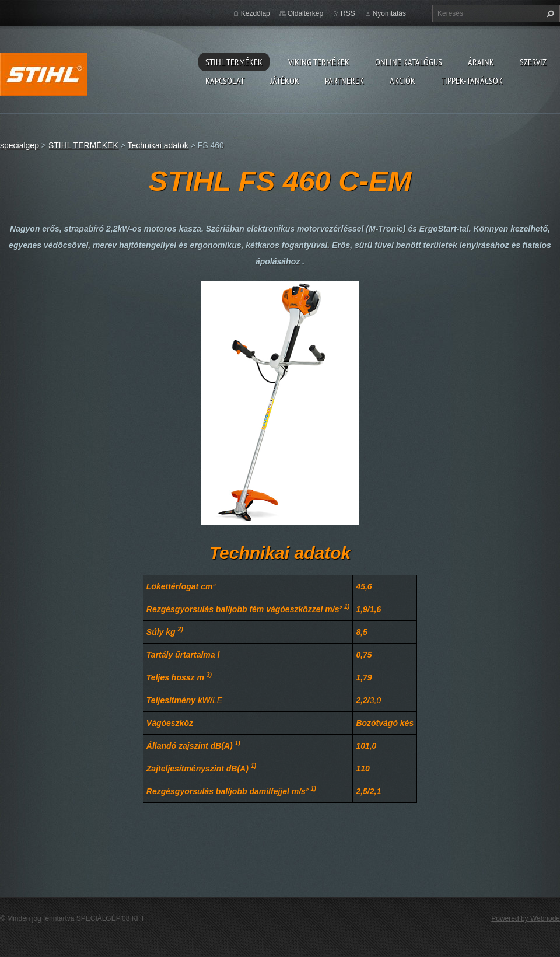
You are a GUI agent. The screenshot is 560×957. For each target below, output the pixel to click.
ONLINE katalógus (408, 62)
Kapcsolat (224, 80)
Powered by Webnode (525, 918)
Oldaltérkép (305, 13)
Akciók (402, 80)
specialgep (19, 145)
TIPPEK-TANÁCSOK (472, 80)
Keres (549, 13)
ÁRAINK (481, 62)
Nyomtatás (389, 13)
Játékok (284, 80)
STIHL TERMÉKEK (233, 62)
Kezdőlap (255, 13)
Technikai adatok (157, 145)
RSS (348, 13)
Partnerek (344, 80)
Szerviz (533, 62)
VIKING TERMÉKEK (318, 62)
